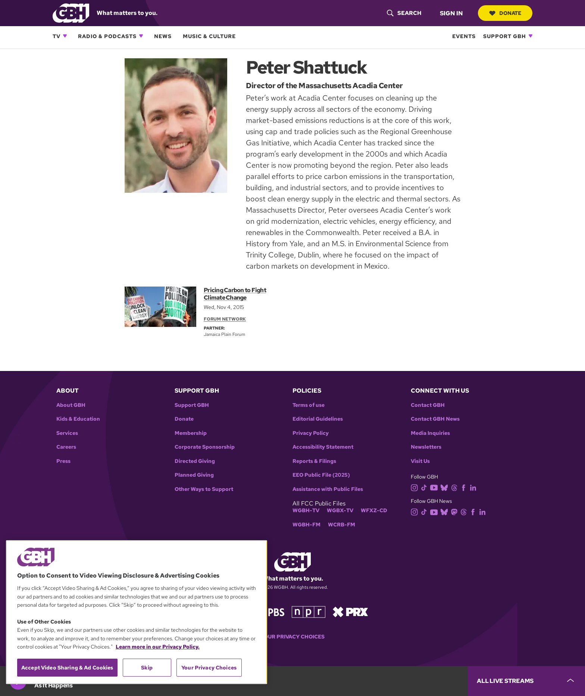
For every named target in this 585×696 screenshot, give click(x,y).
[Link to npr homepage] (308, 611)
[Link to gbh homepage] (71, 12)
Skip (147, 667)
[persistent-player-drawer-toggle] (526, 681)
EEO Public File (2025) (321, 475)
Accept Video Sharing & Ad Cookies (67, 667)
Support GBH (504, 36)
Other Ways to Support (204, 489)
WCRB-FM (341, 525)
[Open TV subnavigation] (65, 36)
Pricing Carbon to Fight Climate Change (235, 293)
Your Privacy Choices (292, 637)
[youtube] (435, 487)
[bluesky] (446, 487)
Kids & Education (78, 419)
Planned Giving (194, 475)
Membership (191, 433)
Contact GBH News (435, 419)
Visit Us (420, 461)
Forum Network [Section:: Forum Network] (225, 319)
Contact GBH (428, 405)
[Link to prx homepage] (350, 611)
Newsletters (426, 447)
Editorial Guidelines (317, 419)
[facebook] (465, 487)
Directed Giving (195, 461)
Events (464, 36)
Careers (66, 447)
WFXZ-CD (374, 510)
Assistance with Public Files (327, 489)
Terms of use (308, 405)
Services (67, 433)
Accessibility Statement (322, 447)
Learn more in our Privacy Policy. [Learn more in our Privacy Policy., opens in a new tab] (158, 646)
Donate (505, 13)
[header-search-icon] (404, 13)
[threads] (455, 487)
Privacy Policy (310, 433)
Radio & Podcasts (107, 36)
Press (63, 461)
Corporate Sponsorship (205, 447)
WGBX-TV (340, 510)
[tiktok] (425, 487)
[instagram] (416, 487)
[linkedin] (474, 487)
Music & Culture (209, 36)
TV (56, 36)
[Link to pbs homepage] (269, 611)
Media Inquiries (430, 433)
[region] (136, 612)
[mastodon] (455, 512)
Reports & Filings (314, 461)
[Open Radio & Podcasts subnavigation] (141, 36)
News (163, 36)
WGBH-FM (306, 525)
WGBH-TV (305, 510)
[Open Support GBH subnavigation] (530, 36)
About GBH (70, 405)
